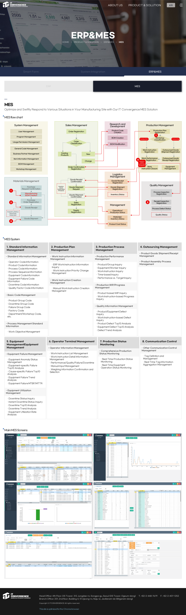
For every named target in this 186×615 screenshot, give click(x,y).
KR (171, 5)
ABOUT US (115, 5)
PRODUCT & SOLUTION (144, 5)
